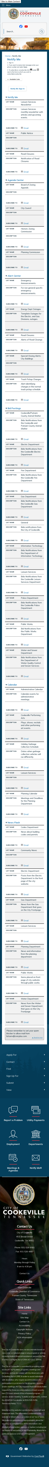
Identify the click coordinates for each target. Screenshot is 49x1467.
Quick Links (24, 1281)
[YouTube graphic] (26, 26)
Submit (10, 1082)
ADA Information (24, 1337)
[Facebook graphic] (20, 26)
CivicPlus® (39, 1456)
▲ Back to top (37, 1037)
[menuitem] (24, 1054)
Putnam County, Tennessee (24, 1295)
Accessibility (24, 1325)
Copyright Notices (24, 1329)
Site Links (24, 1307)
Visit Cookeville (24, 1287)
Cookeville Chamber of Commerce (24, 1291)
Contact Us (24, 1273)
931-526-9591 (28, 1247)
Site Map (24, 1317)
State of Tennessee (24, 1299)
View (9, 1089)
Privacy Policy (24, 1333)
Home (8, 56)
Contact (10, 1061)
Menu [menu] (8, 5)
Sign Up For (12, 1075)
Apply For (11, 1054)
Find (8, 1068)
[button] (41, 31)
